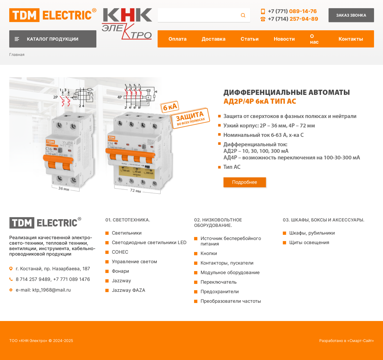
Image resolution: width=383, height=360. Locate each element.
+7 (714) (293, 19)
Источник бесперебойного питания (231, 241)
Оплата (177, 39)
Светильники (127, 233)
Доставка (213, 39)
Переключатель (219, 282)
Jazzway (121, 280)
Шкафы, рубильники (312, 233)
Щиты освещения (309, 242)
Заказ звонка (351, 15)
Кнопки (209, 253)
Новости (284, 39)
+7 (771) (292, 11)
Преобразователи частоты (231, 301)
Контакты (351, 39)
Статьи (250, 39)
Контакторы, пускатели (227, 263)
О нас (314, 39)
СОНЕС (120, 252)
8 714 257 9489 (33, 279)
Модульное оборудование (230, 272)
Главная (16, 54)
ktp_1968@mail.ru (51, 290)
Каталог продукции (52, 39)
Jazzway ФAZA (128, 290)
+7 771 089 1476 (71, 279)
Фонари (120, 271)
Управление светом (134, 261)
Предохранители (220, 291)
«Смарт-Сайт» (360, 340)
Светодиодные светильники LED (149, 242)
